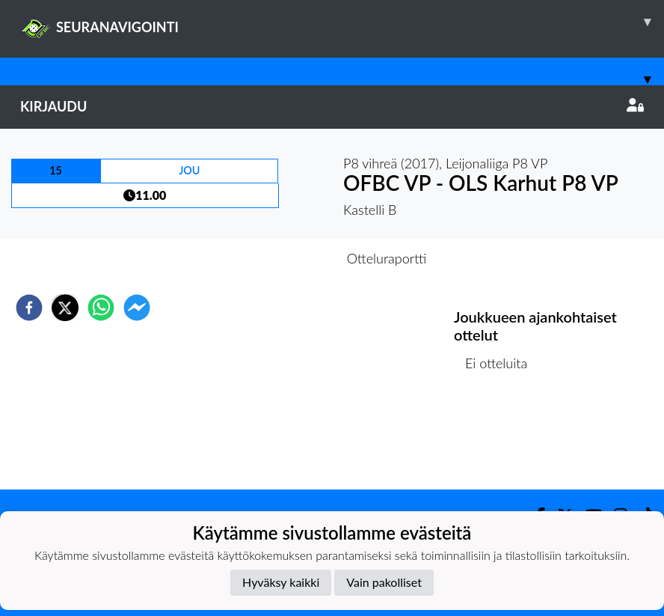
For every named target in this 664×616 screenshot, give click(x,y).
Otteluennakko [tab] (280, 258)
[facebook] (29, 307)
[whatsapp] (100, 307)
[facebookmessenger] (136, 307)
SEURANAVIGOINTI (342, 21)
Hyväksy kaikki (280, 582)
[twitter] (65, 307)
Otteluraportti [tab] (387, 258)
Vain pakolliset (384, 582)
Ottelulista (502, 439)
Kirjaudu (332, 106)
